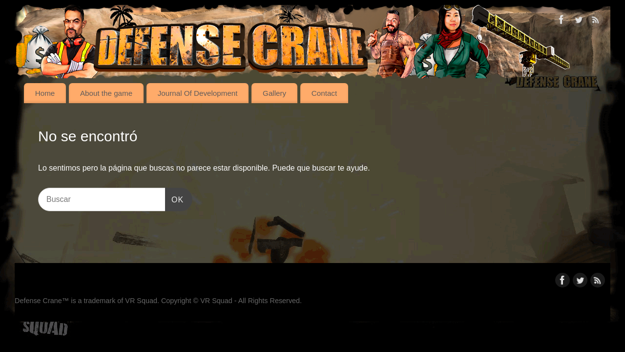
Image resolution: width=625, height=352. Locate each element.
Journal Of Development (198, 93)
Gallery (274, 93)
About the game (106, 93)
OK (174, 198)
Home (45, 93)
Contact (324, 93)
